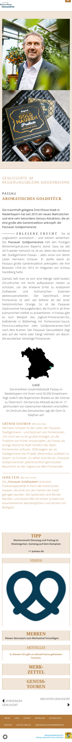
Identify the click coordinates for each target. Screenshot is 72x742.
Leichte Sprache (23, 725)
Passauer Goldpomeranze (25, 242)
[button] (5, 737)
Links (17, 718)
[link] (36, 735)
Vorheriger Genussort (12, 703)
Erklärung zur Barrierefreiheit (49, 725)
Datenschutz (55, 718)
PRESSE (7, 718)
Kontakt (8, 725)
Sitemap (5, 2)
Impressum (40, 718)
